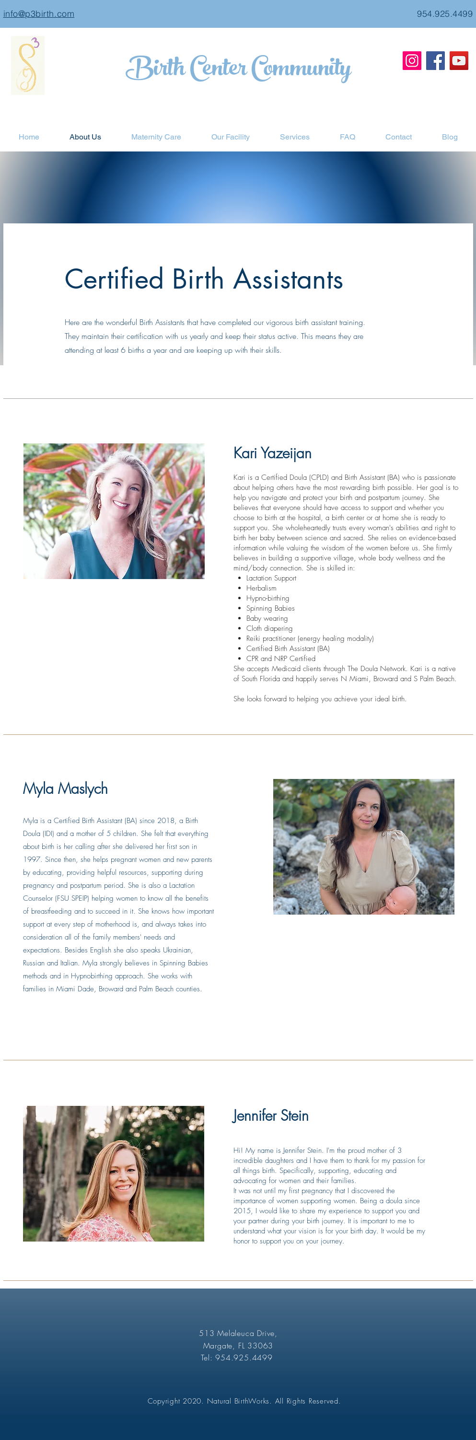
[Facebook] (435, 60)
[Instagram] (412, 60)
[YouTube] (459, 60)
